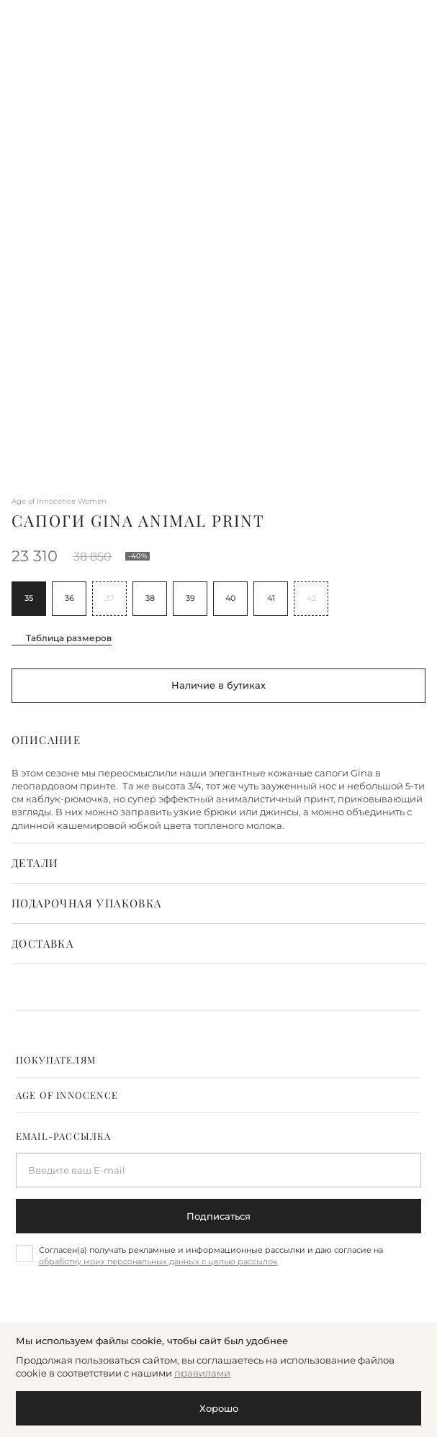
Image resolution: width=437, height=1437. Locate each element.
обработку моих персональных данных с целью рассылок (158, 1261)
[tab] (218, 1060)
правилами (202, 1373)
